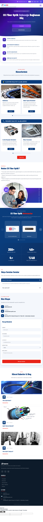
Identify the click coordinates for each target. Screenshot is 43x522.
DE (35, 1)
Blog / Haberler (5, 484)
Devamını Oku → (6, 402)
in (8, 471)
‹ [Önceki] (2, 229)
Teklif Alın (21, 157)
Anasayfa (4, 478)
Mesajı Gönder (21, 361)
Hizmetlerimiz (21, 29)
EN (32, 1)
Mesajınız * (4, 350)
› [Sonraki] (40, 229)
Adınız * (4, 327)
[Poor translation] (3, 512)
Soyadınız (4, 333)
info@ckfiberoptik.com (22, 1)
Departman (4, 345)
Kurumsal (21, 26)
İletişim (3, 486)
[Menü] (40, 5)
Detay (10, 111)
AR (37, 1)
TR (29, 1)
